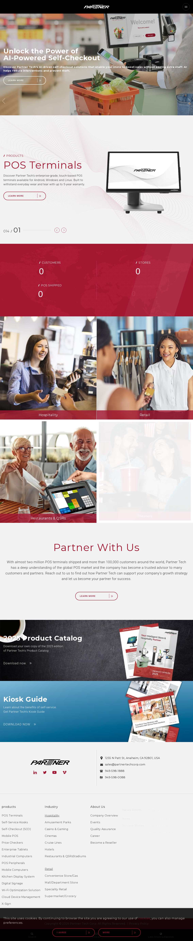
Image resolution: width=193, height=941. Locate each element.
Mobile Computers (15, 870)
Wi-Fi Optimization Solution (21, 890)
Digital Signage (12, 884)
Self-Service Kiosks (15, 822)
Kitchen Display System (18, 877)
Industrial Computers (17, 856)
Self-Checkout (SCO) (16, 829)
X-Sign (6, 904)
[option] (96, 64)
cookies (144, 918)
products (9, 807)
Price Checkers (12, 843)
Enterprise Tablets (15, 850)
